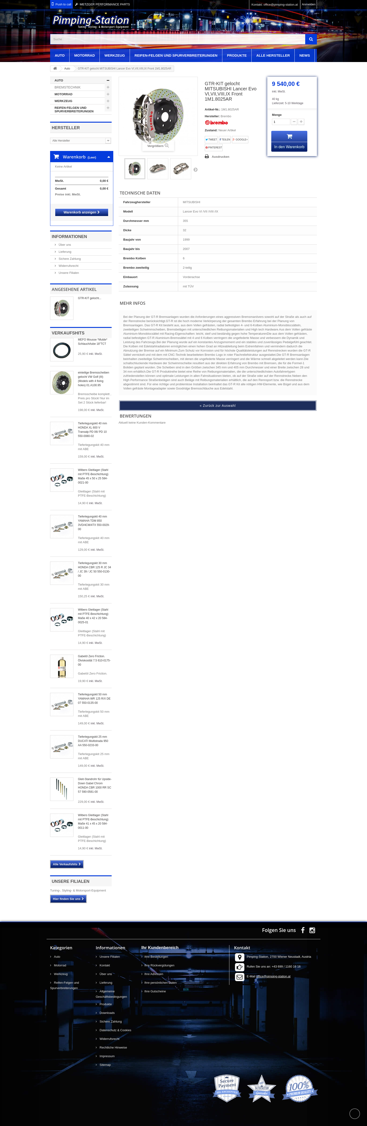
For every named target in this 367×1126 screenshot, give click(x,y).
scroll (354, 1113)
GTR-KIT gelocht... (89, 293)
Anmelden (309, 4)
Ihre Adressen (153, 969)
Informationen (69, 232)
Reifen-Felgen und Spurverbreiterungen (176, 55)
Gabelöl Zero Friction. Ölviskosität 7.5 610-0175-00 (94, 656)
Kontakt (104, 960)
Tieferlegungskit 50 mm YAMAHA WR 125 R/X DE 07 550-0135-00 (94, 694)
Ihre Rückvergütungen (159, 960)
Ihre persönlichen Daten (160, 978)
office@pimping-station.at (273, 971)
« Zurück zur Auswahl (218, 405)
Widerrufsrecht (68, 261)
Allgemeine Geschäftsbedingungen (111, 989)
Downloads (107, 1008)
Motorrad (84, 55)
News (304, 55)
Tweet (211, 139)
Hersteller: (212, 116)
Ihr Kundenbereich (160, 943)
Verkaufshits (68, 328)
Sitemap (105, 1060)
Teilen (225, 139)
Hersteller (66, 127)
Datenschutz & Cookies (115, 1025)
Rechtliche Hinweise (113, 1043)
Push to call (63, 4)
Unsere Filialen (68, 268)
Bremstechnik (68, 87)
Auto (60, 55)
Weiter (195, 169)
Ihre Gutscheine (155, 986)
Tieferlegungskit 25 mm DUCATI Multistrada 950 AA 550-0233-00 (93, 736)
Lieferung (64, 247)
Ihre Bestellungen (156, 952)
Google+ (240, 139)
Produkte (237, 55)
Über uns (64, 240)
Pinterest (214, 147)
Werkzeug (114, 55)
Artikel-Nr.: (212, 109)
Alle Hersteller (273, 55)
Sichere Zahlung (69, 254)
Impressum (107, 1051)
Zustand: (211, 130)
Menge (277, 115)
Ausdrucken (220, 156)
